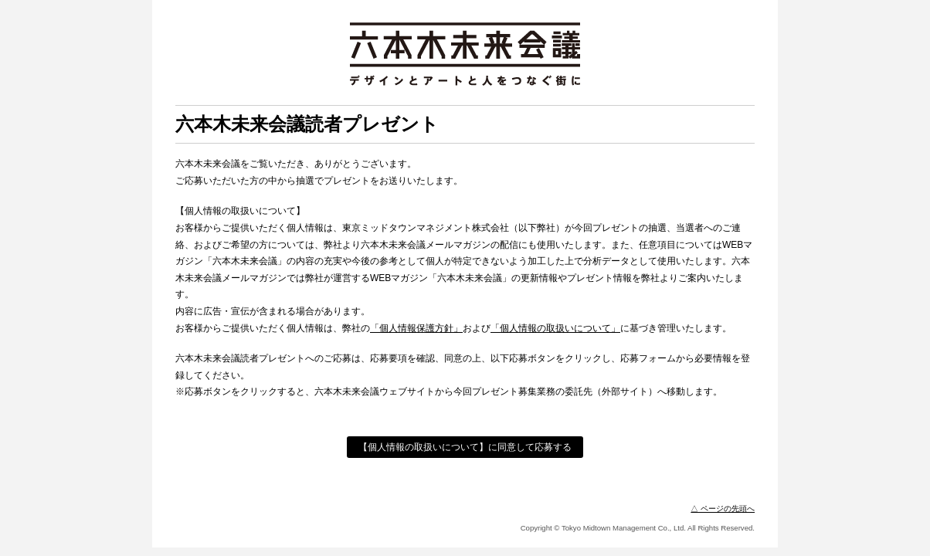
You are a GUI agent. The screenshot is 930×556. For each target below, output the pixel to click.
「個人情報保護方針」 (416, 328)
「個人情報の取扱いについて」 (555, 328)
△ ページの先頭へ (723, 508)
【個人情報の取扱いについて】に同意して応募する (465, 447)
